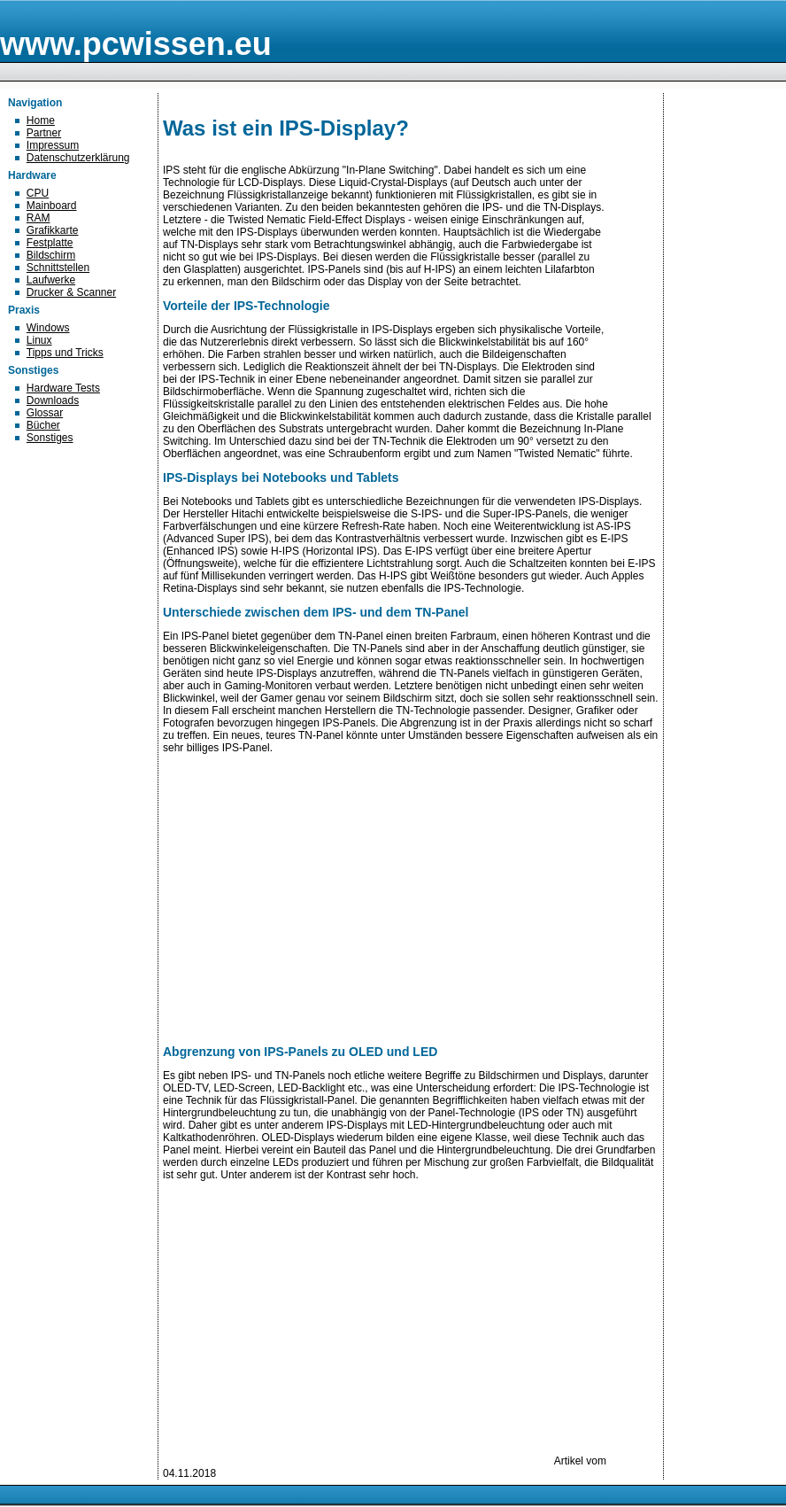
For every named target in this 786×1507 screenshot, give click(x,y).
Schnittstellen (58, 267)
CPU (38, 193)
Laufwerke (51, 280)
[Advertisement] (357, 1340)
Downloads (53, 400)
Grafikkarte (53, 230)
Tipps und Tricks (65, 352)
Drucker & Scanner (71, 292)
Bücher (43, 425)
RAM (38, 218)
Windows (48, 328)
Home (41, 120)
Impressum (53, 145)
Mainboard (52, 205)
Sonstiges (50, 437)
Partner (44, 133)
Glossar (45, 413)
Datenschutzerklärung (78, 157)
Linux (39, 340)
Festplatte (50, 243)
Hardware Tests (63, 388)
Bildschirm (51, 255)
